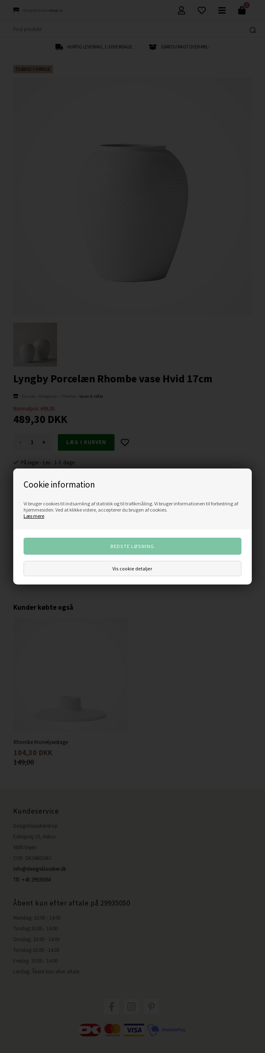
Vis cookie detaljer (132, 568)
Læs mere (34, 516)
